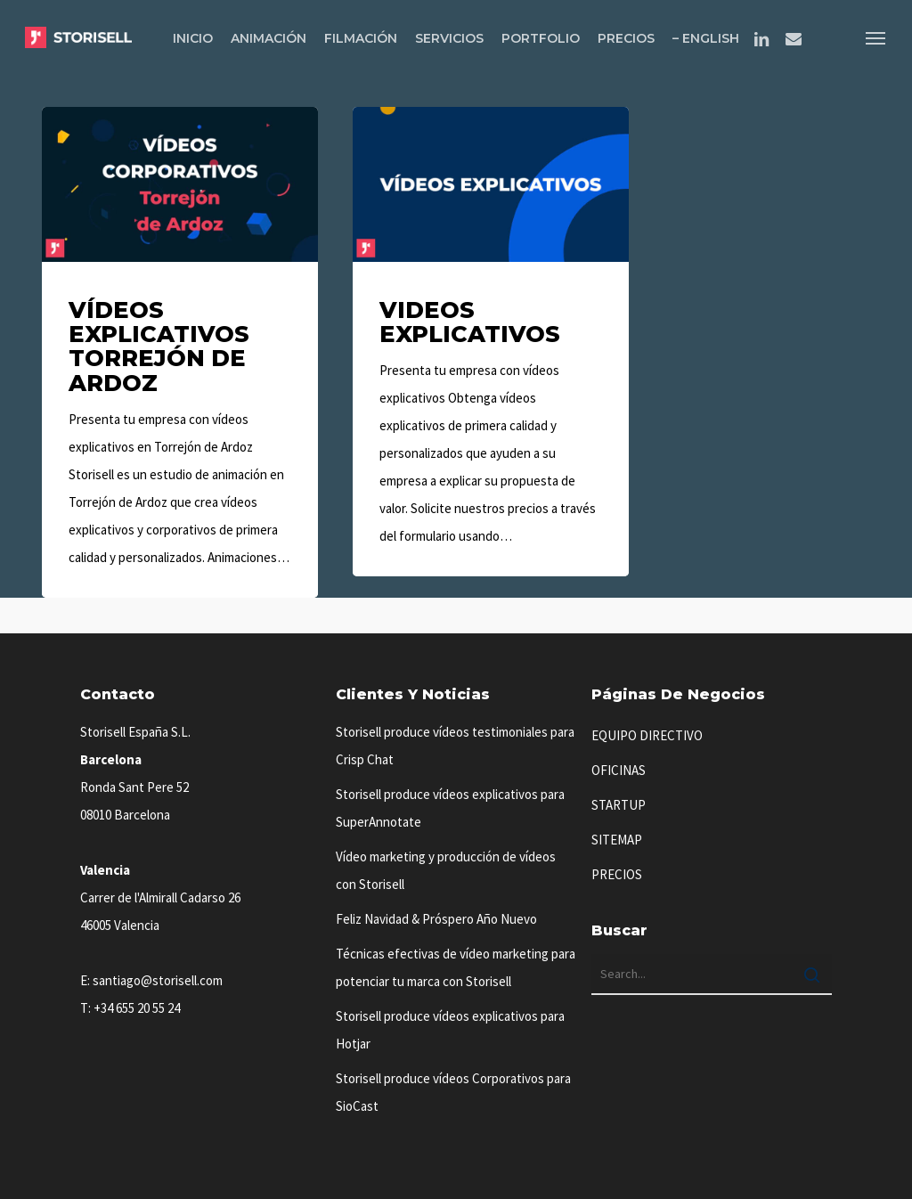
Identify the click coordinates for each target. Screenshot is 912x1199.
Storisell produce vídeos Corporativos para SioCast (453, 1092)
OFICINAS (618, 770)
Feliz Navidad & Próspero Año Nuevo (436, 918)
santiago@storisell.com (158, 980)
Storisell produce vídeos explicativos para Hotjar (450, 1029)
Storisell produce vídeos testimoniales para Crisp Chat (455, 745)
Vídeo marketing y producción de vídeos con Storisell (446, 870)
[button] (876, 37)
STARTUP (618, 804)
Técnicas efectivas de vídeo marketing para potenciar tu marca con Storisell (455, 967)
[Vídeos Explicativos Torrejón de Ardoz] (180, 352)
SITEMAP (616, 839)
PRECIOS (616, 874)
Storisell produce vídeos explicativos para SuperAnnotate (450, 808)
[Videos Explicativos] (491, 341)
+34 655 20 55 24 (137, 1007)
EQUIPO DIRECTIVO (647, 735)
